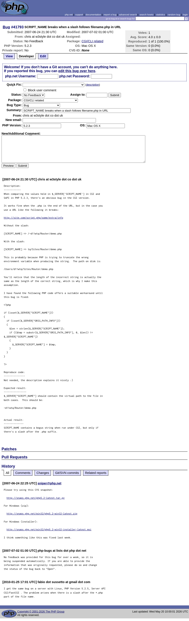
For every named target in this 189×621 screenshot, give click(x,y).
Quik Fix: (14, 84)
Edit (43, 56)
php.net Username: (20, 76)
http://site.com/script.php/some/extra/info (33, 217)
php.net (69, 14)
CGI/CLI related (92, 41)
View (9, 56)
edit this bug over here (76, 71)
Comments (22, 473)
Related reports (95, 473)
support (79, 14)
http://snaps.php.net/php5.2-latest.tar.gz (36, 497)
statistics (160, 14)
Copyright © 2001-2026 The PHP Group (40, 611)
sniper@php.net (49, 483)
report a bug (110, 14)
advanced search (128, 14)
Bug (6, 27)
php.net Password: (74, 76)
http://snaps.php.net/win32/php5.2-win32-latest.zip (42, 513)
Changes (43, 473)
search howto (146, 14)
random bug (174, 14)
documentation (93, 14)
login (185, 14)
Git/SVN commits (67, 473)
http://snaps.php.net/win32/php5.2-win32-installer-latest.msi (49, 529)
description (92, 84)
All (7, 473)
